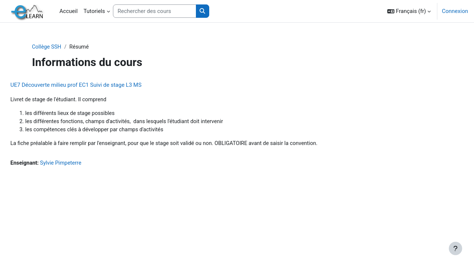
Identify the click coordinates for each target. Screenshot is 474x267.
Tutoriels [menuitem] (94, 11)
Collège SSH (63, 47)
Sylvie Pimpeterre (80, 165)
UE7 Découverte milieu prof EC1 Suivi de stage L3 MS (93, 85)
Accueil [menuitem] (69, 11)
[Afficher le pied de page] (455, 248)
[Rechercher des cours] (154, 11)
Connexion (455, 11)
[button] (409, 11)
